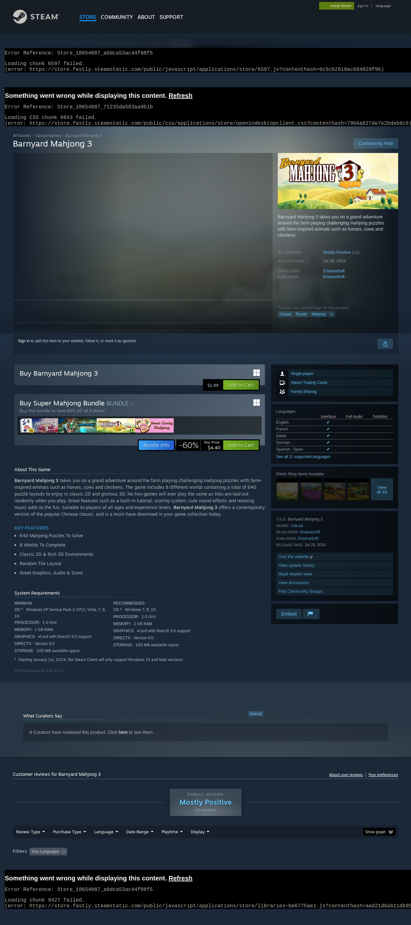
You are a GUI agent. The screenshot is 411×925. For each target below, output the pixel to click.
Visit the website (296, 564)
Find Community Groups (300, 599)
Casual (285, 322)
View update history (297, 573)
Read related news (295, 581)
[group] (205, 864)
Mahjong (318, 322)
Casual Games (48, 143)
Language (103, 843)
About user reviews (346, 782)
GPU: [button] (314, 863)
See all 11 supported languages (303, 464)
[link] (199, 453)
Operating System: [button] (259, 863)
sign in (362, 6)
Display (198, 843)
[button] (241, 392)
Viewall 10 (382, 497)
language (383, 6)
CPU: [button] (292, 863)
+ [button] (331, 322)
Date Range (137, 843)
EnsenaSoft (334, 278)
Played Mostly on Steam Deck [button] (206, 863)
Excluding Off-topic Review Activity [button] (110, 863)
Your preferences (383, 782)
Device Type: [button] (342, 863)
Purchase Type (67, 843)
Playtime (170, 843)
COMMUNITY (117, 17)
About (146, 17)
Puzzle (301, 322)
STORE (87, 17)
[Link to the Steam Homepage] (41, 22)
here (123, 740)
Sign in (24, 348)
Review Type (28, 843)
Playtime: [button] (160, 863)
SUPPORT (171, 17)
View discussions (294, 590)
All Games (22, 143)
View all (255, 721)
